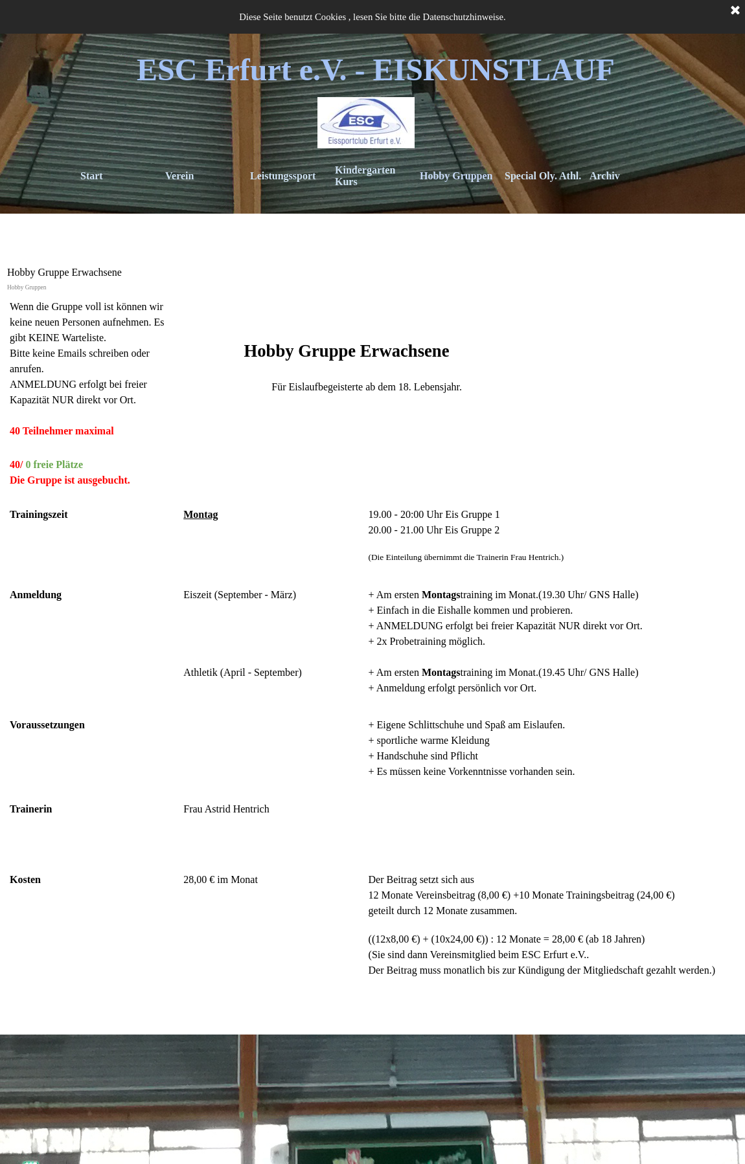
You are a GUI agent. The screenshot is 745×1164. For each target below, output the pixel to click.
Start (91, 175)
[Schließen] (735, 11)
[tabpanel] (372, 661)
